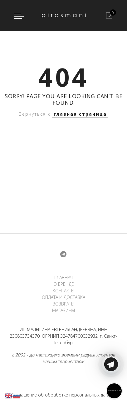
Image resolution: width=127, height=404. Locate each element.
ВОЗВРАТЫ (63, 304)
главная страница (80, 114)
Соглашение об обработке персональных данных (63, 395)
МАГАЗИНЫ (63, 310)
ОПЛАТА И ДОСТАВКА (63, 297)
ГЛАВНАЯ (63, 277)
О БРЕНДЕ (63, 284)
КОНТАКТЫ (64, 291)
